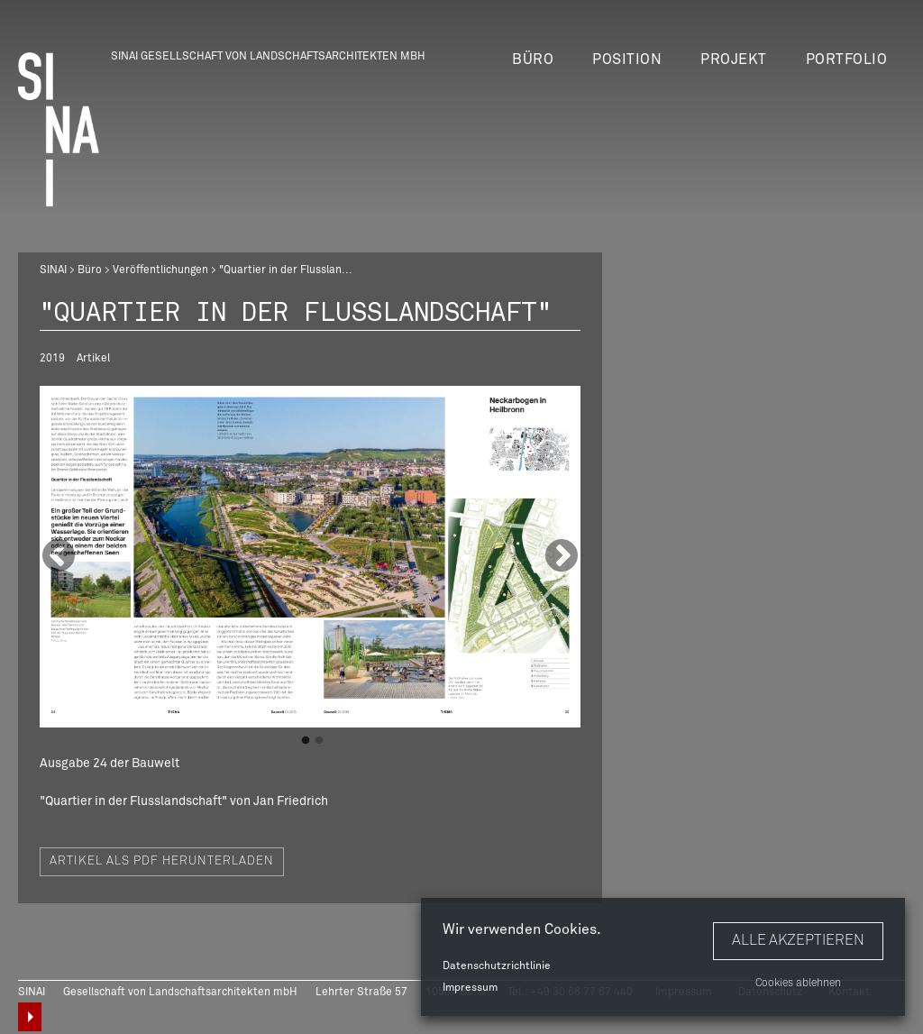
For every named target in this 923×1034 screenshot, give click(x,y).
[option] (310, 556)
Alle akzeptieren (798, 940)
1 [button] (306, 741)
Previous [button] (59, 557)
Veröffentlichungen (160, 270)
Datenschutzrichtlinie (497, 966)
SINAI (53, 270)
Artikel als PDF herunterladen (162, 861)
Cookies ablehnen (798, 983)
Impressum (470, 988)
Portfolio (847, 59)
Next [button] (561, 557)
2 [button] (319, 741)
